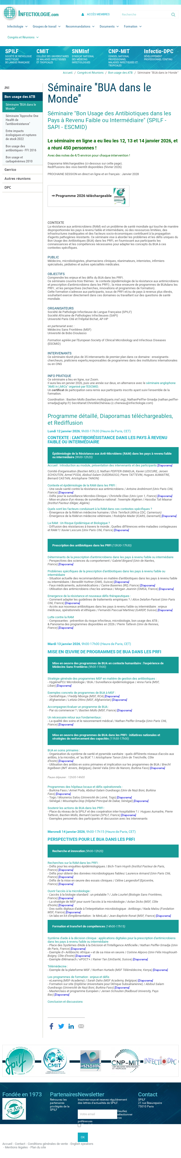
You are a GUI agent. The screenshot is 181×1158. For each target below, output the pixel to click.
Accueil (68, 73)
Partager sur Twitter (61, 1026)
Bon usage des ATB (120, 73)
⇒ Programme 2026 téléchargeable (88, 196)
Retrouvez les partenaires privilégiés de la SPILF (60, 1104)
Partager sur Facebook (51, 1026)
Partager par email (81, 1026)
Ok (173, 14)
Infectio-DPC (158, 51)
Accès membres (98, 14)
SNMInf (80, 51)
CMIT (43, 51)
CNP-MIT (119, 51)
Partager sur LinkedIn (71, 1026)
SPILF (11, 51)
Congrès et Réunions (90, 73)
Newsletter (88, 1124)
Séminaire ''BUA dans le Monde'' (158, 73)
